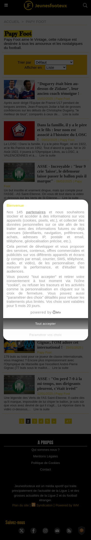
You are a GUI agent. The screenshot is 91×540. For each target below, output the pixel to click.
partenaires (36, 212)
